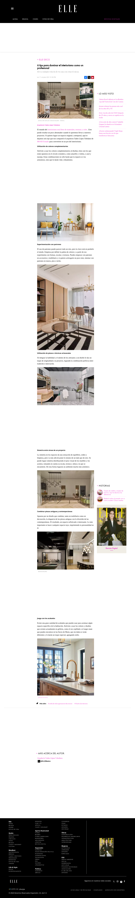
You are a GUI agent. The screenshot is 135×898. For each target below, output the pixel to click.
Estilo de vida (48, 19)
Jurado (11, 863)
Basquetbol (39, 838)
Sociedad (65, 829)
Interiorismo (66, 842)
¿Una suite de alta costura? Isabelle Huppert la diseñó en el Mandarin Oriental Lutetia (111, 124)
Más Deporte (39, 840)
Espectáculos (14, 835)
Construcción (67, 834)
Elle (10, 822)
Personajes (13, 858)
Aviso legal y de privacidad (81, 890)
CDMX (63, 823)
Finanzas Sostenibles (69, 867)
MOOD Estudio (43, 142)
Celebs (35, 19)
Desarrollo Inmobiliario (71, 836)
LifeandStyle (39, 865)
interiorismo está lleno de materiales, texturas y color (67, 130)
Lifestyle (38, 842)
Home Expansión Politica (44, 851)
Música (37, 825)
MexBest (12, 850)
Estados (65, 825)
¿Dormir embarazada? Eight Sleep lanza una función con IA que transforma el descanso (110, 133)
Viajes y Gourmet (15, 844)
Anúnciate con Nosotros (115, 890)
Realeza (11, 837)
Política (38, 869)
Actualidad (66, 848)
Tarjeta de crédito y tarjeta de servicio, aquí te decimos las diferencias (113, 493)
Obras (37, 859)
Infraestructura (68, 838)
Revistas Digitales (112, 19)
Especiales (65, 853)
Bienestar (12, 859)
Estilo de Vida (14, 861)
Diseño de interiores (82, 704)
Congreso (65, 821)
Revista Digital (112, 548)
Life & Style (13, 867)
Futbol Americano (42, 836)
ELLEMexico (113, 881)
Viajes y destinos (15, 856)
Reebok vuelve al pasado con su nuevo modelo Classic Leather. (114, 499)
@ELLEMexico (46, 761)
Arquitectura (67, 840)
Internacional (40, 855)
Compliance (98, 890)
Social (64, 861)
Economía (39, 853)
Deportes (38, 821)
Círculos (12, 839)
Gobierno (38, 870)
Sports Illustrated (42, 831)
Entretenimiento (15, 871)
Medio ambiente (67, 859)
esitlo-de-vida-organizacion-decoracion (60, 704)
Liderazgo (65, 850)
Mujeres (38, 863)
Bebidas (11, 854)
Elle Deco (44, 59)
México (37, 872)
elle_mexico (119, 881)
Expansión (39, 848)
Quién (11, 833)
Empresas (38, 850)
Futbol (37, 832)
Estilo (11, 869)
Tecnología (39, 857)
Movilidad (65, 865)
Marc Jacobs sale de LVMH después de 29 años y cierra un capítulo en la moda (111, 115)
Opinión (65, 827)
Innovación (66, 869)
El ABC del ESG (67, 870)
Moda (15, 19)
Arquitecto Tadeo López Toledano (50, 758)
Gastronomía (14, 852)
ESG (36, 861)
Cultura (12, 846)
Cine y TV (38, 823)
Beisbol (37, 834)
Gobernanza (66, 863)
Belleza (25, 19)
